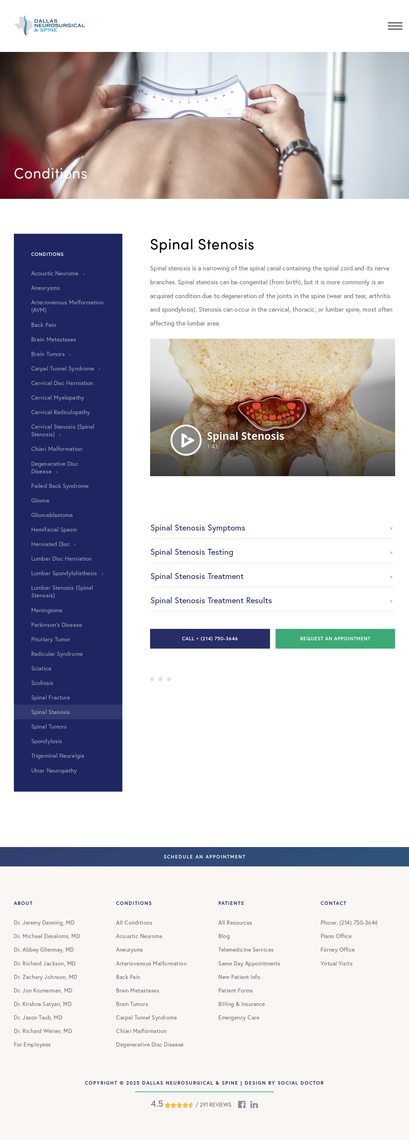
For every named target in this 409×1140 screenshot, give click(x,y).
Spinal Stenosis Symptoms (197, 527)
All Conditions (134, 922)
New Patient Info (239, 976)
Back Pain (128, 976)
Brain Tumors (132, 1003)
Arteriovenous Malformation (151, 963)
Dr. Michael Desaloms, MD (47, 936)
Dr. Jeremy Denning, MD (44, 922)
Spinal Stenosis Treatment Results (211, 600)
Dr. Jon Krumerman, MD (43, 990)
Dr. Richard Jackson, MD (45, 963)
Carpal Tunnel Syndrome (146, 1017)
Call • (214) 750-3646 (210, 638)
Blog (224, 936)
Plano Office (336, 936)
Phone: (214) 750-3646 (349, 922)
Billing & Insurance (241, 1003)
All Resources (235, 922)
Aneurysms (129, 949)
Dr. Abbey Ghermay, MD (44, 949)
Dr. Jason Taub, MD (38, 1017)
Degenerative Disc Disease (150, 1044)
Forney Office (338, 949)
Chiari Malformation (141, 1030)
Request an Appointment (335, 638)
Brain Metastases (137, 990)
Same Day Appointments (249, 963)
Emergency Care (238, 1017)
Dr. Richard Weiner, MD (43, 1030)
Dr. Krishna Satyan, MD (43, 1003)
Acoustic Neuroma (139, 936)
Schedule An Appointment (205, 857)
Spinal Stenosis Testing (191, 551)
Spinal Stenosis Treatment (197, 576)
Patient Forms (235, 990)
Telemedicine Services (246, 949)
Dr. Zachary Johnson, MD (46, 976)
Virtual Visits (337, 963)
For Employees (32, 1044)
